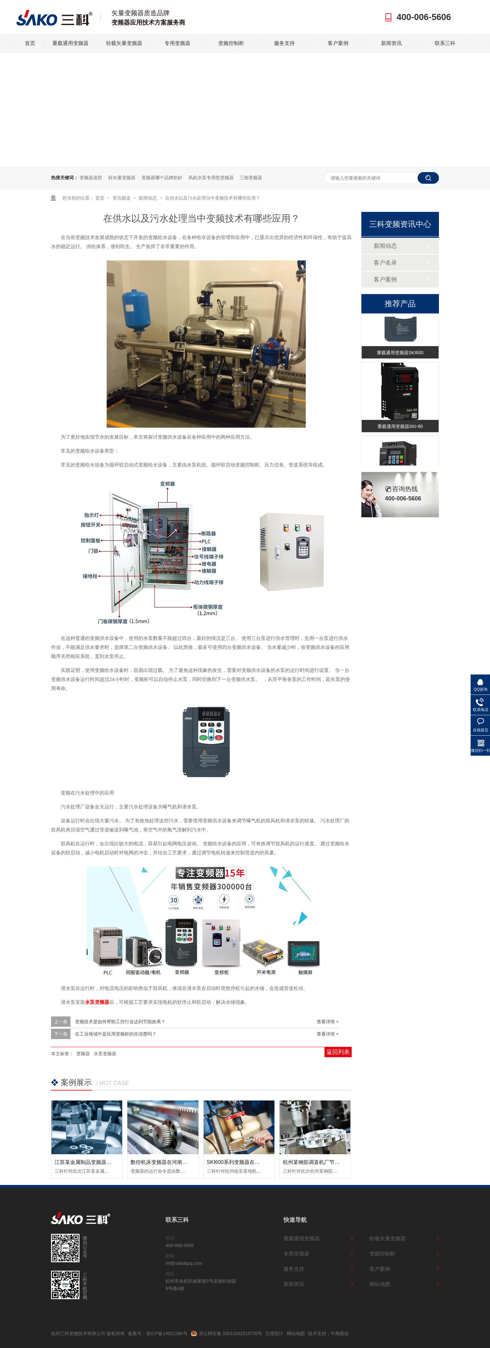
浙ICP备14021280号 (166, 1333)
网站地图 (379, 1284)
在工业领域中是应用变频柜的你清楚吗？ (115, 1033)
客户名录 (385, 262)
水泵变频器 (105, 1053)
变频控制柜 (231, 43)
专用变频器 (177, 43)
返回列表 (338, 1052)
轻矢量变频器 (121, 177)
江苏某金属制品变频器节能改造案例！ (99, 1162)
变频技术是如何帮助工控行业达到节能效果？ (120, 1021)
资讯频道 (122, 198)
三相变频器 (251, 177)
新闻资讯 (391, 43)
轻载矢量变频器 (124, 43)
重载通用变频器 (70, 43)
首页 (30, 43)
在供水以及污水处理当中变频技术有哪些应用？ (212, 198)
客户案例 (338, 43)
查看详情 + (328, 1021)
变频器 (83, 1053)
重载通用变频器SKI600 (400, 353)
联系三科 (445, 43)
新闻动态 (148, 198)
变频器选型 (91, 177)
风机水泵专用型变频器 (211, 177)
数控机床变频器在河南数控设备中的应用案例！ (185, 1162)
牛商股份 (340, 1333)
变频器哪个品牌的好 (162, 177)
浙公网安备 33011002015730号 (230, 1333)
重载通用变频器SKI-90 (400, 427)
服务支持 (284, 43)
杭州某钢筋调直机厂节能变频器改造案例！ (332, 1162)
